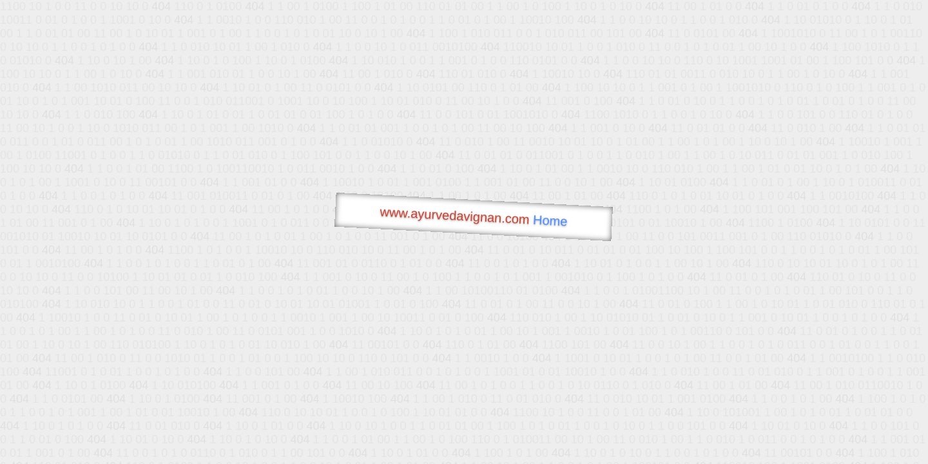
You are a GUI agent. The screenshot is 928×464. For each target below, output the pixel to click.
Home (550, 221)
